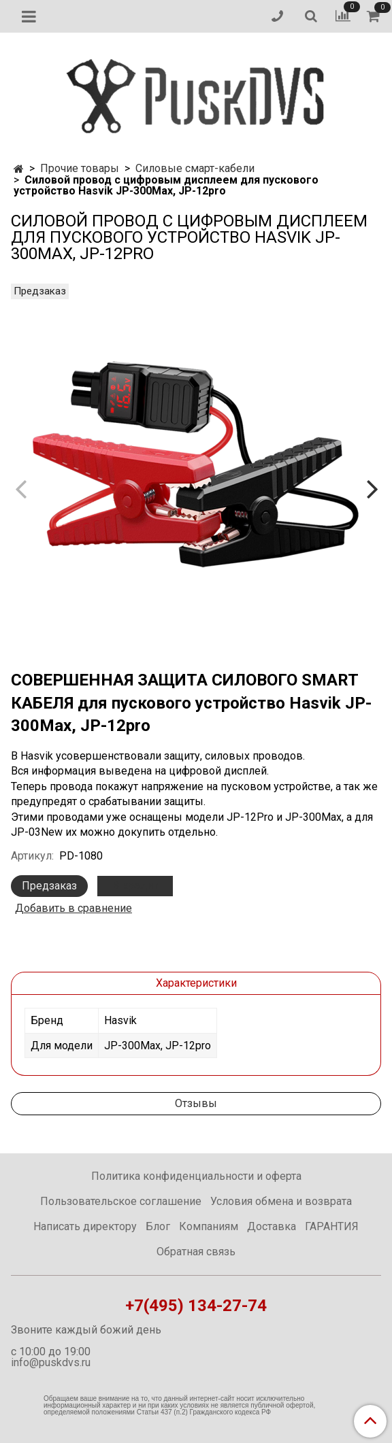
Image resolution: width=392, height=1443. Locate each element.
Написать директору (85, 1226)
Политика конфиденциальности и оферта (196, 1176)
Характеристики (196, 983)
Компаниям (208, 1226)
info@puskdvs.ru (51, 1362)
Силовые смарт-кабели (195, 168)
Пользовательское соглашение (120, 1201)
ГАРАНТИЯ (332, 1226)
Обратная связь (196, 1251)
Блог (158, 1226)
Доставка (271, 1226)
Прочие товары (79, 168)
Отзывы (196, 1103)
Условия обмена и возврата (281, 1201)
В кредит (135, 885)
